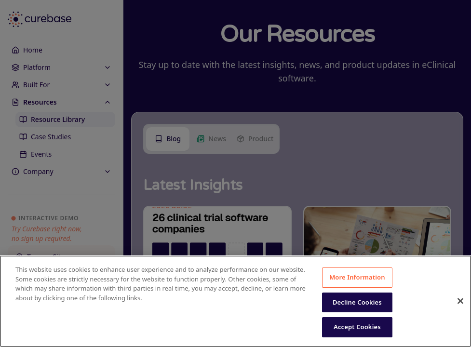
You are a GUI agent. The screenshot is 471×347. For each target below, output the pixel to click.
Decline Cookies (357, 302)
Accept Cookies (357, 326)
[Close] (460, 301)
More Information (357, 277)
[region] (235, 301)
